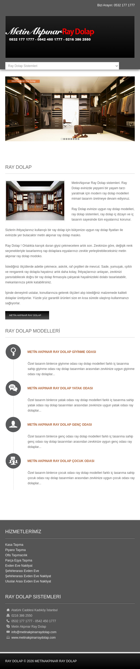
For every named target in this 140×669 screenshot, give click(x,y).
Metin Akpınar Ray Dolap (25, 315)
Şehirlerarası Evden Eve (22, 571)
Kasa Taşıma (14, 545)
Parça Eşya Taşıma (18, 560)
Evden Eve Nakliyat (18, 565)
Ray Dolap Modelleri (32, 331)
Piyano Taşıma (15, 550)
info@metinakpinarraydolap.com (33, 632)
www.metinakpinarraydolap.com (33, 637)
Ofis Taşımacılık (16, 555)
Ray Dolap (18, 167)
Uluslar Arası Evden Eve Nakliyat (28, 581)
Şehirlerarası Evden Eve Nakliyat (28, 576)
